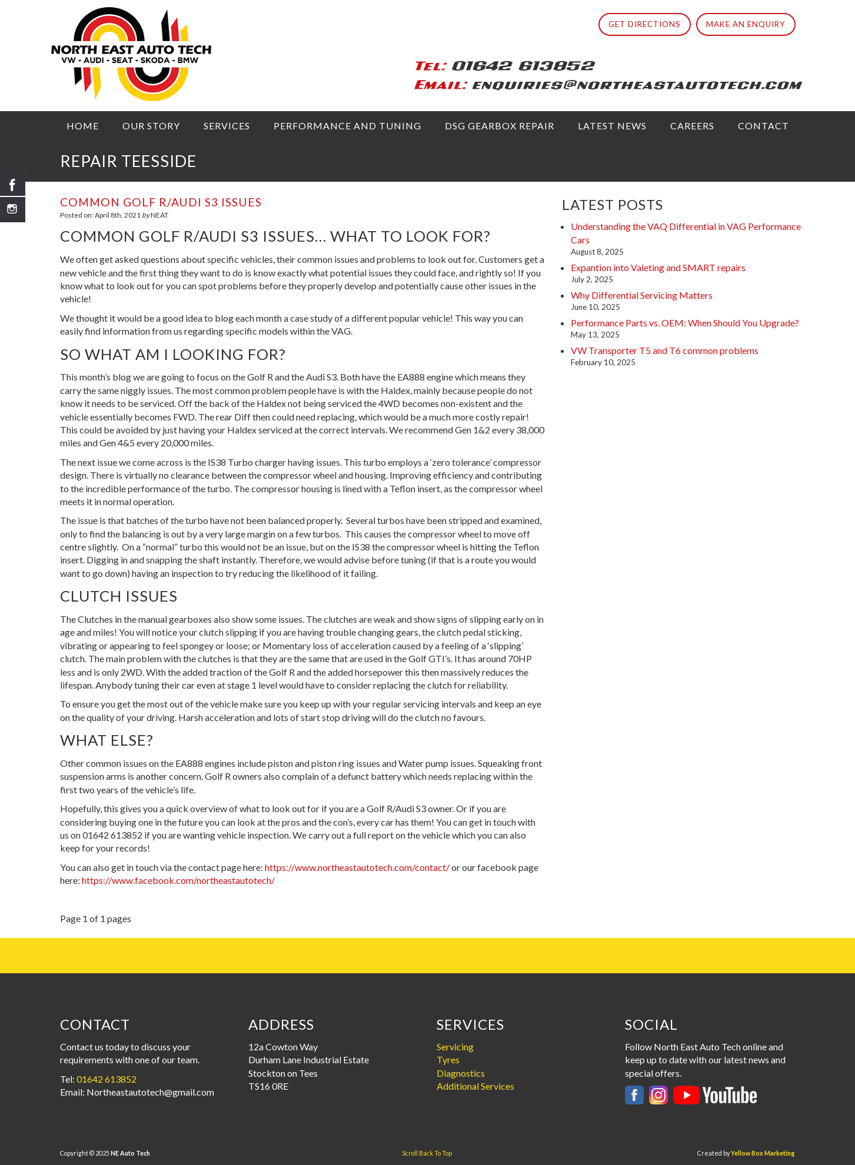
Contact (763, 125)
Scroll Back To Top (427, 1153)
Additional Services (475, 1085)
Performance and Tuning (347, 125)
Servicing (455, 1046)
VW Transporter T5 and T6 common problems (664, 350)
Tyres (448, 1059)
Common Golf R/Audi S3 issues (161, 202)
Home (82, 125)
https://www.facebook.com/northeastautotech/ (178, 880)
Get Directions (644, 24)
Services (227, 125)
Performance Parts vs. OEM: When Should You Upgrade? (685, 322)
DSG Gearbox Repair (499, 125)
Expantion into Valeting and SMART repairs (658, 267)
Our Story (151, 125)
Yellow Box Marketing (762, 1153)
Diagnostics (461, 1073)
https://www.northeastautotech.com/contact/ (357, 867)
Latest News (612, 125)
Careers (692, 125)
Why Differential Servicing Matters (642, 295)
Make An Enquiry (746, 24)
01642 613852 (106, 1078)
